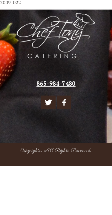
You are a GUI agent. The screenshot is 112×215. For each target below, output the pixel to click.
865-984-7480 (56, 83)
